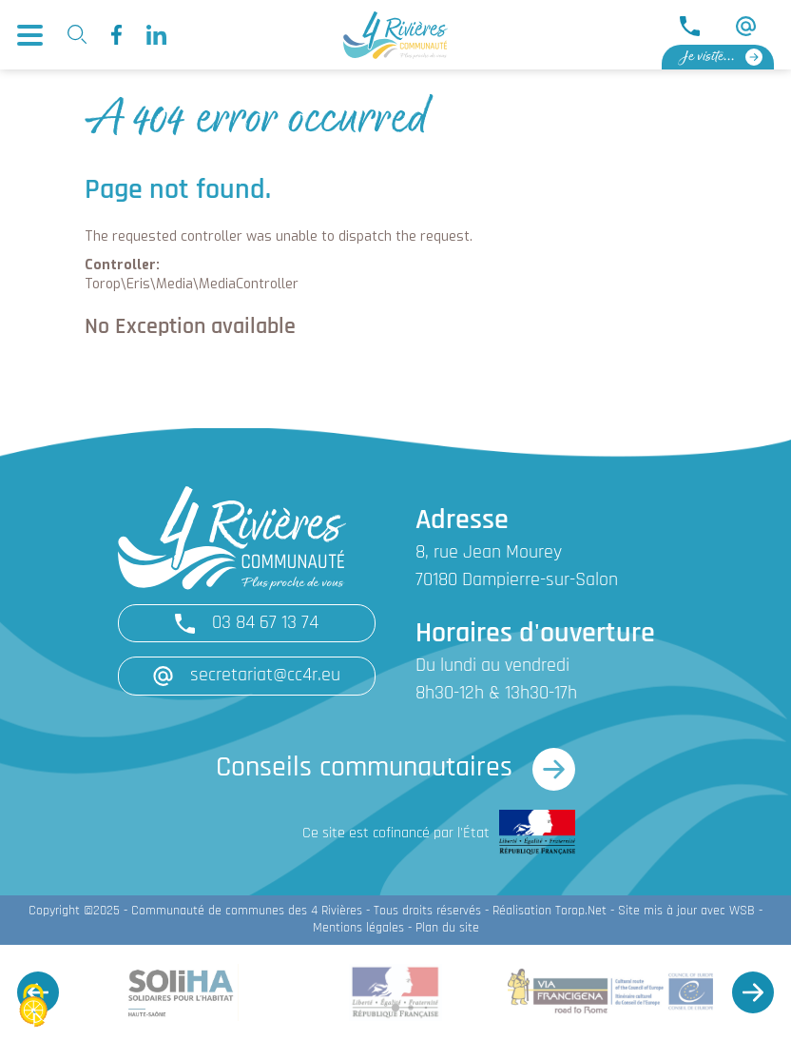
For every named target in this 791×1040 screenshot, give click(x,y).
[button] (753, 992)
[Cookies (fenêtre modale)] (33, 1007)
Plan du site (447, 928)
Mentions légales (358, 928)
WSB (742, 911)
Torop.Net (581, 911)
